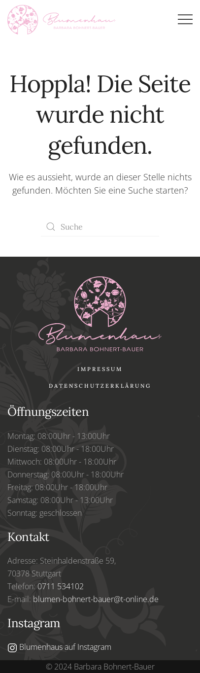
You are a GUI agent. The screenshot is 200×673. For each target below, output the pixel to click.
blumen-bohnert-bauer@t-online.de (96, 599)
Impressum (100, 369)
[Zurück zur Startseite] (71, 19)
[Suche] (100, 226)
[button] (185, 19)
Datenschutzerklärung (100, 385)
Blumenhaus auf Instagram (59, 646)
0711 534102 (60, 586)
